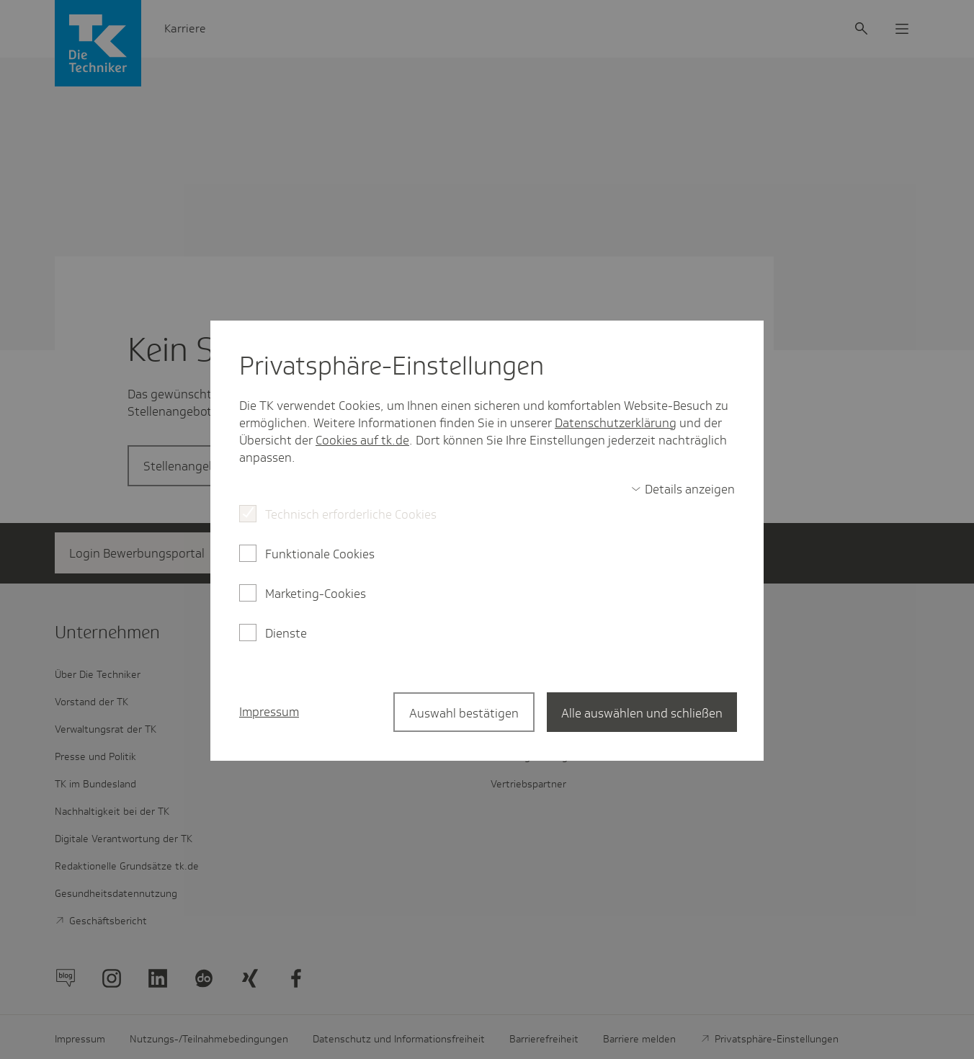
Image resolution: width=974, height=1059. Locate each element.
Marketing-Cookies (315, 594)
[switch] (683, 489)
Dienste (286, 633)
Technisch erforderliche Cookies (351, 514)
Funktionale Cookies (320, 554)
